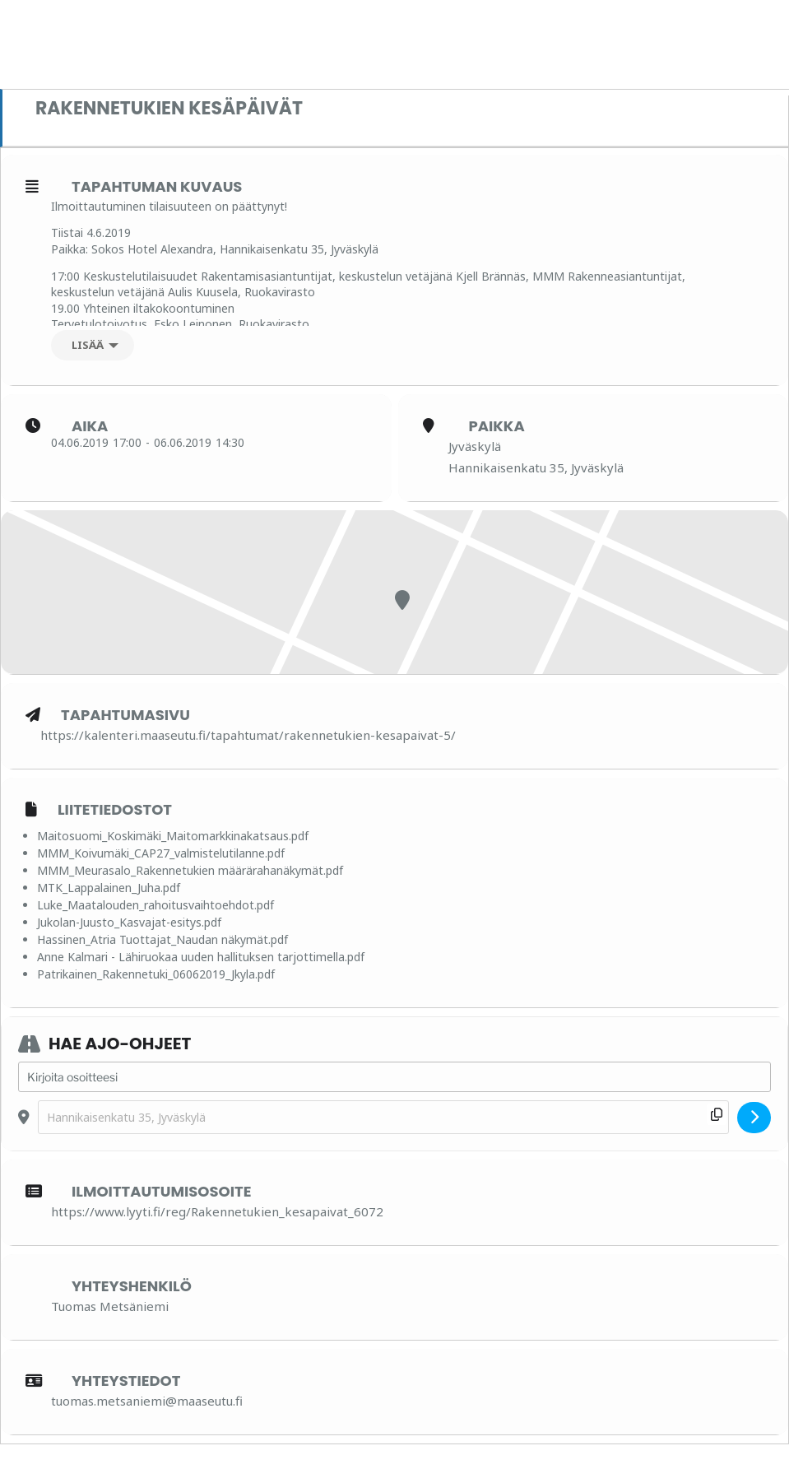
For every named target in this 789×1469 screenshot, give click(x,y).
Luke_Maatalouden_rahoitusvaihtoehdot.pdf (155, 905)
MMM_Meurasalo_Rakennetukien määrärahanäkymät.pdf (190, 870)
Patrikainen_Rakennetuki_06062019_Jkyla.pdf (156, 974)
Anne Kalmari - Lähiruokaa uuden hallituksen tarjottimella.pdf (200, 957)
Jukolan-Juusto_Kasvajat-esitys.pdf (129, 922)
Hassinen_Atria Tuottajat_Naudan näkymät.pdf (162, 939)
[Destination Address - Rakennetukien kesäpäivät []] (383, 1117)
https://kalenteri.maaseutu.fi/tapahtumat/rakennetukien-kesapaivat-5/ (248, 735)
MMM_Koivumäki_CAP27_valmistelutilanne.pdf (161, 853)
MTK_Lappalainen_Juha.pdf (108, 887)
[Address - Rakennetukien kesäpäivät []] (394, 1077)
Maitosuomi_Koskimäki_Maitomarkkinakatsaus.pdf (173, 836)
